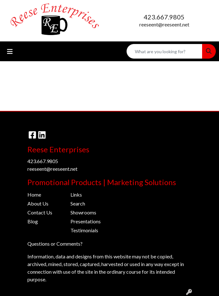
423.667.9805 (164, 17)
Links (76, 194)
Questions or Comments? (55, 244)
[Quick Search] (164, 51)
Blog (32, 221)
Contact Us (39, 212)
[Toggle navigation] (10, 51)
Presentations (85, 221)
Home (34, 194)
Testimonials (84, 230)
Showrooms (83, 212)
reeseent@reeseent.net (164, 24)
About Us (37, 203)
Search (77, 203)
